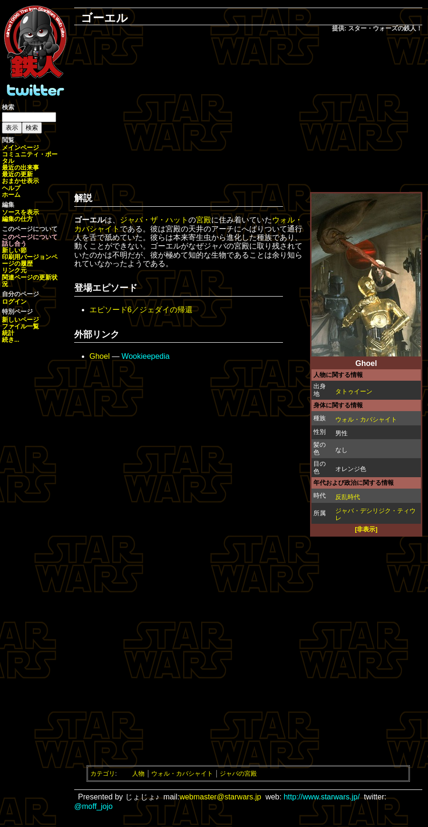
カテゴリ (102, 773)
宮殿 (203, 220)
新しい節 (14, 250)
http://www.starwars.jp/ (321, 797)
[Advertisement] (248, 109)
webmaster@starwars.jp (220, 797)
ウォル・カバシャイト (366, 419)
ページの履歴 (30, 260)
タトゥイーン (353, 391)
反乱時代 (347, 496)
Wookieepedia (146, 356)
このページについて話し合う (30, 240)
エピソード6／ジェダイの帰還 (141, 310)
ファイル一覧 (20, 326)
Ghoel (99, 356)
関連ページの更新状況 (30, 281)
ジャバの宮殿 (238, 773)
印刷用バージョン (26, 256)
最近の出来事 (20, 167)
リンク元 (14, 270)
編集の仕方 (17, 218)
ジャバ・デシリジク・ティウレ (375, 514)
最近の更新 (17, 174)
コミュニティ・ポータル (30, 157)
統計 (8, 333)
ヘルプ (11, 188)
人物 (138, 773)
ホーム (11, 194)
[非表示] (366, 529)
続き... (10, 339)
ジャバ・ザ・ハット (154, 220)
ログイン (14, 301)
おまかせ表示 (20, 180)
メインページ (20, 147)
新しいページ (20, 319)
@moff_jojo (93, 806)
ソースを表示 (20, 212)
